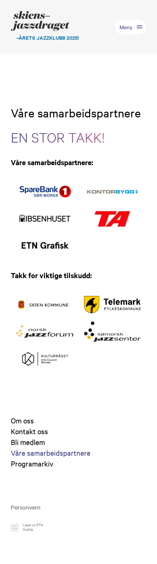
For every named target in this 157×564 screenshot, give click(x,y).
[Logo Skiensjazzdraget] (45, 27)
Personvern (26, 507)
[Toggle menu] (130, 27)
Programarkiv (32, 463)
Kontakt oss (29, 431)
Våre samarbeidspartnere (50, 452)
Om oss (22, 420)
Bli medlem (28, 442)
